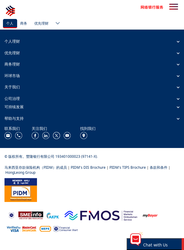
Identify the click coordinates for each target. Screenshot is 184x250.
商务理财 (12, 64)
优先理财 (41, 23)
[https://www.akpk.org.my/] (53, 215)
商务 (23, 23)
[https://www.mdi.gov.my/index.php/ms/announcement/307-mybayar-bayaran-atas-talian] (150, 215)
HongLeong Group (20, 172)
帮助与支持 (14, 118)
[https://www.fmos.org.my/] (101, 215)
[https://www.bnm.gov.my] (11, 215)
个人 (9, 23)
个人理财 (12, 41)
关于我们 (12, 87)
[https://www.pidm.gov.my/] (20, 189)
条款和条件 (158, 167)
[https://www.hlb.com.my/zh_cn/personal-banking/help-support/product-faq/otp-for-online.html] (22, 228)
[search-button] (174, 7)
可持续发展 (14, 106)
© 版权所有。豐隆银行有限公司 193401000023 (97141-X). (51, 156)
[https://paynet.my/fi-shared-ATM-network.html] (45, 228)
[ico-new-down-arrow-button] (56, 24)
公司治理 (12, 98)
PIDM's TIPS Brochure (127, 167)
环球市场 (12, 75)
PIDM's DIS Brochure (88, 167)
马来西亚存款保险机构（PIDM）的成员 (35, 167)
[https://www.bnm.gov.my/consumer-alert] (66, 228)
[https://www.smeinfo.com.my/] (30, 215)
